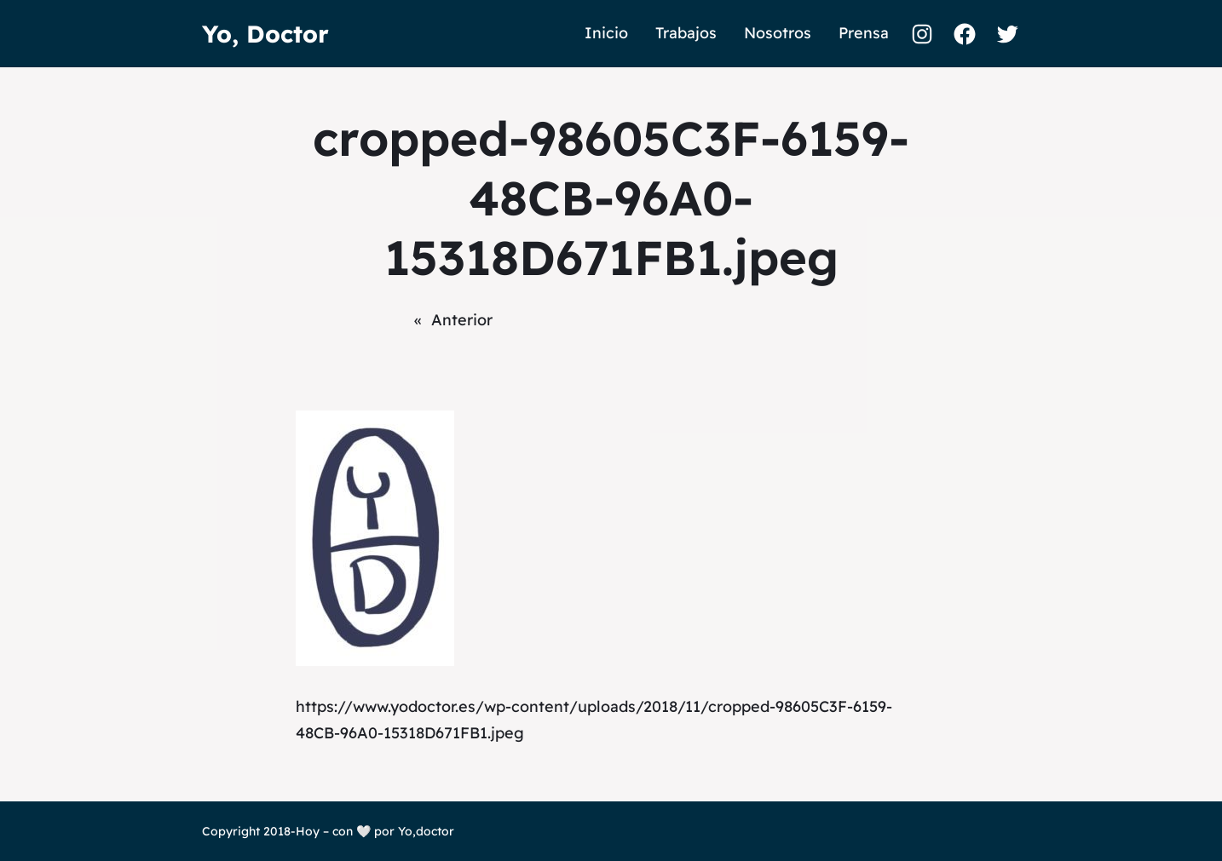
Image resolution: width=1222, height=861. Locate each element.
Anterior (462, 320)
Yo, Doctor (265, 34)
